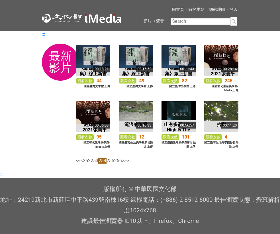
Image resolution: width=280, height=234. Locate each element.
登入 (234, 9)
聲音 (160, 21)
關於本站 (197, 9)
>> (126, 160)
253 (94, 160)
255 (110, 160)
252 (87, 160)
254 (102, 160)
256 (118, 160)
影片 (148, 21)
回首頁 (178, 9)
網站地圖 (217, 9)
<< (78, 160)
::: (43, 34)
